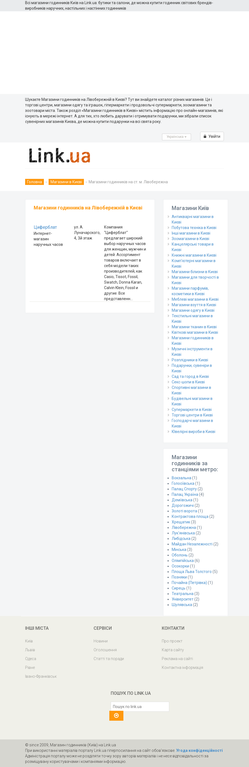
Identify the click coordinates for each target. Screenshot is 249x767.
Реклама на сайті (177, 658)
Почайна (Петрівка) (189, 582)
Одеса (30, 658)
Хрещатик (181, 522)
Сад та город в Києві (190, 376)
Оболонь (180, 555)
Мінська (179, 549)
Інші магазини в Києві (191, 233)
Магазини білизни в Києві (195, 272)
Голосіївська (183, 483)
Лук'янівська (183, 533)
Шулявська (182, 604)
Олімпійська (183, 560)
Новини (101, 641)
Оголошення (105, 650)
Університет (183, 599)
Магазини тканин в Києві (194, 327)
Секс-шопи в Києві (188, 382)
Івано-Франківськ (41, 676)
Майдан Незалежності (192, 544)
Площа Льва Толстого (192, 571)
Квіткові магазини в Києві (195, 332)
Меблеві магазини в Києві (195, 299)
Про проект (172, 641)
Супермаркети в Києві (192, 409)
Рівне (30, 667)
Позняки (179, 577)
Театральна (183, 593)
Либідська (181, 538)
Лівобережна (184, 527)
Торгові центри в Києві (192, 415)
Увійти (212, 136)
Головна (34, 182)
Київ (29, 641)
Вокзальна (181, 478)
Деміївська (182, 500)
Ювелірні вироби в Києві (193, 431)
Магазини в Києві (66, 182)
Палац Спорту (184, 489)
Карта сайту (173, 650)
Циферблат (45, 227)
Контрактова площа (190, 516)
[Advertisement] (124, 52)
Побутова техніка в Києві (194, 227)
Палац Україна (185, 494)
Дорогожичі (183, 505)
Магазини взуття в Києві (194, 305)
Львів (30, 650)
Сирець (179, 588)
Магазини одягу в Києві (193, 310)
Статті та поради (109, 658)
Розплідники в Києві (190, 360)
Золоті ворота (184, 511)
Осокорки (180, 566)
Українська (176, 137)
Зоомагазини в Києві (190, 238)
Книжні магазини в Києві (194, 255)
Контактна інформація (182, 667)
